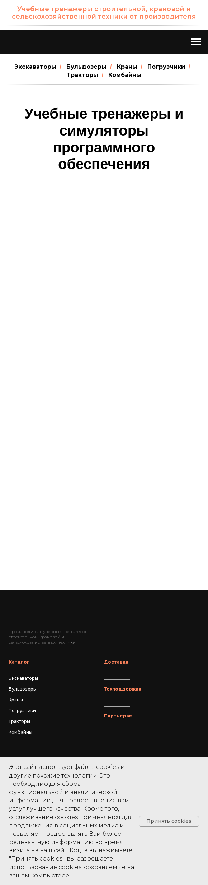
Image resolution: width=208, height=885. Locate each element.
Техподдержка (122, 689)
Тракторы (82, 75)
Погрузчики (166, 66)
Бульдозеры (86, 66)
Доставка (116, 662)
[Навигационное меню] (196, 42)
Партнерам (118, 716)
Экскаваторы (35, 66)
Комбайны (124, 75)
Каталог (19, 662)
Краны (127, 66)
